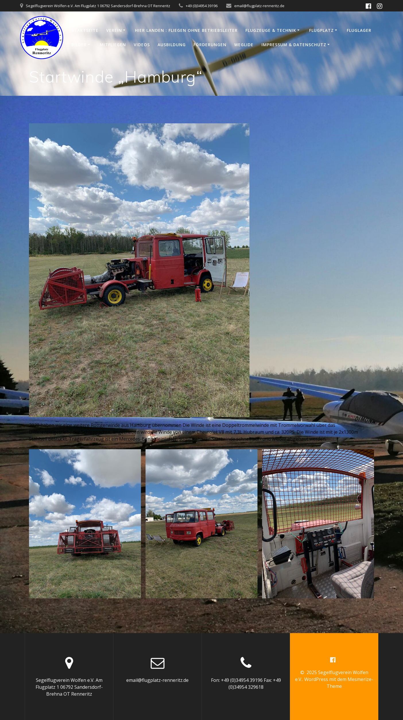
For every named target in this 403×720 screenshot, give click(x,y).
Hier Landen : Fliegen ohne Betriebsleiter (186, 30)
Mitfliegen (113, 44)
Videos (142, 44)
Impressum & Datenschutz (293, 44)
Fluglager (359, 30)
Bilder (79, 44)
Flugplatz (321, 30)
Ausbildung (172, 44)
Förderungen (209, 44)
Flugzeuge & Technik (270, 30)
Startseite (84, 30)
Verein (114, 30)
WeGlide (243, 44)
